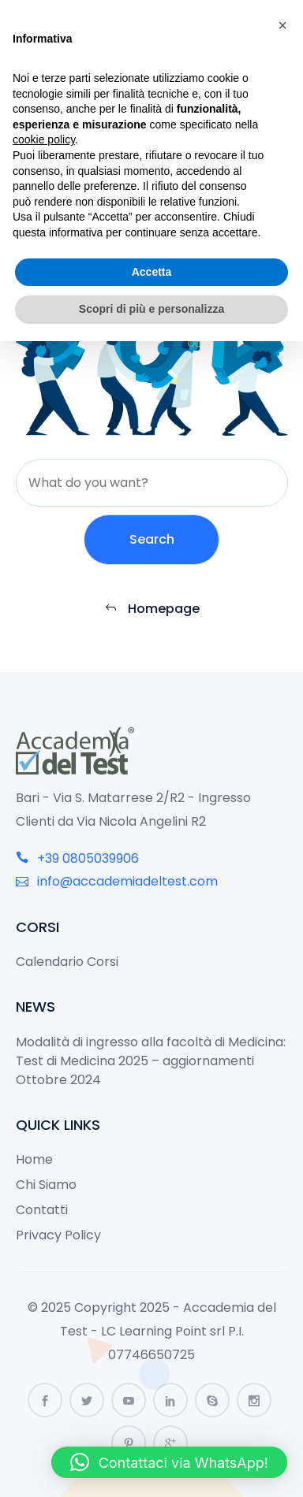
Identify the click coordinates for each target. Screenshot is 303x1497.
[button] (169, 1462)
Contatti (42, 1210)
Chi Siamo (46, 1185)
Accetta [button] (152, 272)
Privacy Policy (58, 1235)
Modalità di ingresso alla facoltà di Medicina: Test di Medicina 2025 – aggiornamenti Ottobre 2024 (151, 1061)
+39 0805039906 (77, 858)
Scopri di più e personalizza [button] (151, 309)
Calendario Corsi (67, 962)
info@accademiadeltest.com (117, 881)
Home (34, 1159)
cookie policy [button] (44, 139)
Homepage (152, 609)
